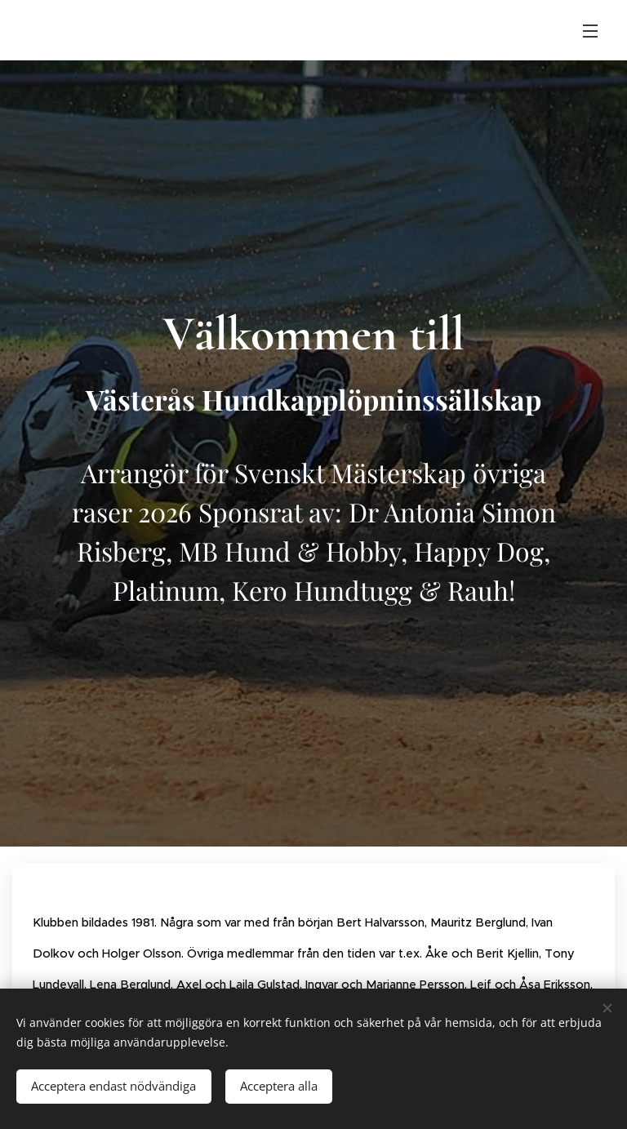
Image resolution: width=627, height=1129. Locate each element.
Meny (590, 31)
